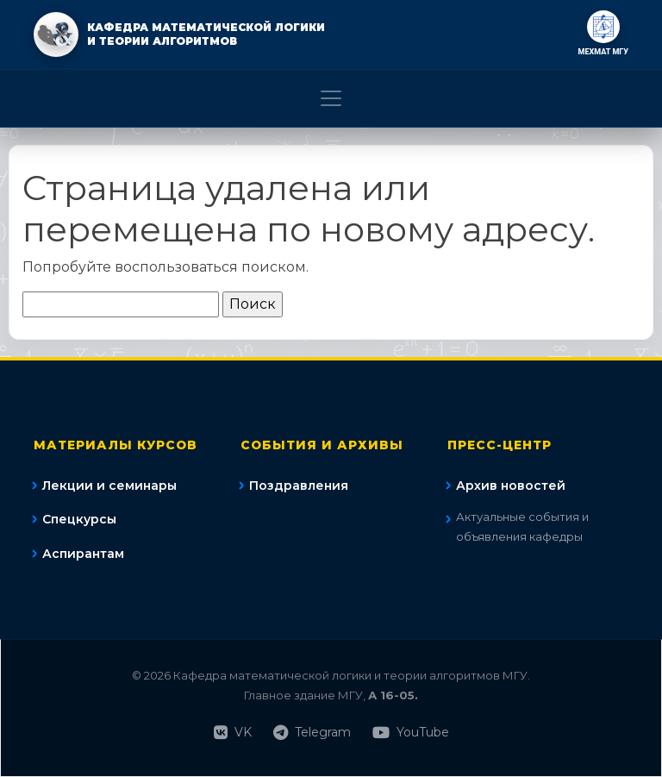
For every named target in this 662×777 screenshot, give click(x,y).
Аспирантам (83, 553)
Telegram (312, 732)
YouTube (410, 732)
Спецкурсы (79, 519)
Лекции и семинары (109, 485)
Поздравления (298, 485)
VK (233, 732)
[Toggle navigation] (331, 98)
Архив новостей (510, 485)
